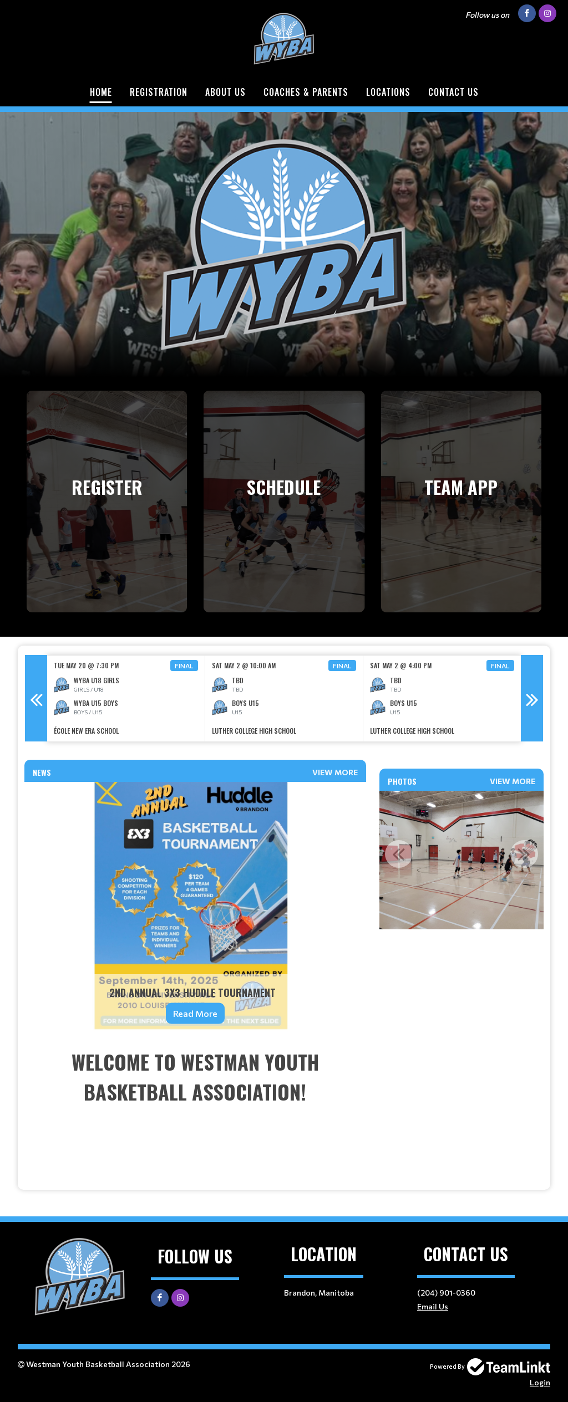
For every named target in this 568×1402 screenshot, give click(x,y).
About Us (225, 92)
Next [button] (532, 698)
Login (540, 1382)
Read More (195, 1013)
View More (335, 772)
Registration (158, 92)
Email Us (432, 1306)
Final (184, 665)
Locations (388, 92)
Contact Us (453, 92)
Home (101, 92)
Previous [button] (36, 698)
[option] (126, 698)
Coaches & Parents (305, 92)
